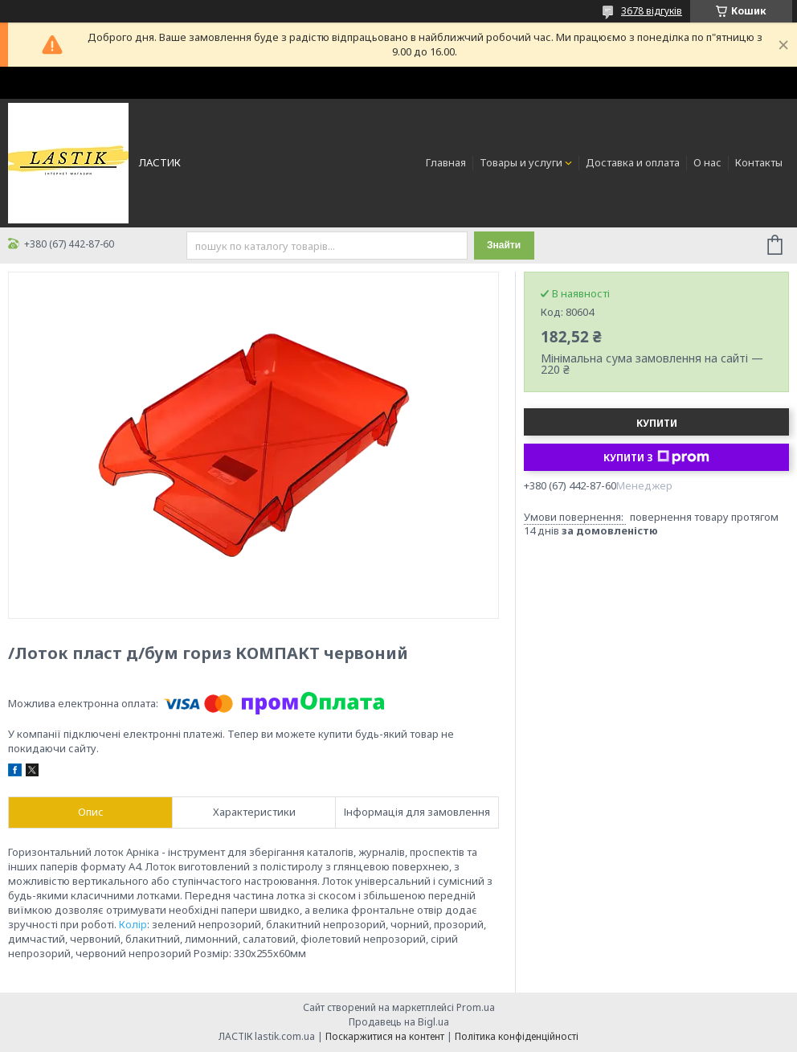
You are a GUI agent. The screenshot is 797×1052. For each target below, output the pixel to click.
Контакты (759, 162)
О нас (707, 162)
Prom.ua (475, 1007)
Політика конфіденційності (516, 1036)
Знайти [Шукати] (504, 245)
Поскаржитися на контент (384, 1036)
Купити (656, 423)
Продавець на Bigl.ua (399, 1022)
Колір (133, 924)
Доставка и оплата (633, 162)
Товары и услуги (521, 162)
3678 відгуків (651, 11)
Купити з (656, 457)
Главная (446, 162)
